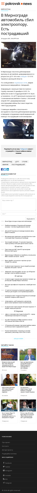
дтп (17, 162)
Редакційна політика (9, 454)
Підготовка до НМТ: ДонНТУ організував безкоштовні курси (17, 250)
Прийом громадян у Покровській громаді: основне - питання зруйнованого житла (18, 226)
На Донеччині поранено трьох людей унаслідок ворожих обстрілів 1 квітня (20, 266)
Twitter (6, 467)
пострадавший (18, 164)
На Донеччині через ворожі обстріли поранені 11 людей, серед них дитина (20, 307)
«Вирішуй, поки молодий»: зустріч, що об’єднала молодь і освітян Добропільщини (20, 272)
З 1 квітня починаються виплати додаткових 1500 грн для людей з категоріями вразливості (19, 290)
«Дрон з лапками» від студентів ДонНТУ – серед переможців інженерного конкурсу (20, 314)
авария (5, 164)
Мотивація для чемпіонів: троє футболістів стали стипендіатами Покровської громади (20, 237)
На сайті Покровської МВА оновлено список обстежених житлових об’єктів (18, 320)
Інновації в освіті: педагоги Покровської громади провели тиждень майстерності (20, 296)
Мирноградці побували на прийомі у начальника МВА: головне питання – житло (20, 255)
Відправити (31, 219)
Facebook (7, 463)
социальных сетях (20, 83)
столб (24, 162)
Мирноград (5, 9)
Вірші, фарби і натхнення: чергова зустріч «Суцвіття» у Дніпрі (18, 261)
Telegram (23, 149)
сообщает (23, 76)
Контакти (5, 446)
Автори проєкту (7, 450)
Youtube (7, 475)
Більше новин (18, 338)
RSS (5, 479)
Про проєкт (6, 442)
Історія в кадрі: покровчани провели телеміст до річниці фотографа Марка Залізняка (20, 279)
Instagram (7, 471)
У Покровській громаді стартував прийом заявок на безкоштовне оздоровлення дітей (20, 326)
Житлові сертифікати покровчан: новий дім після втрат (20, 285)
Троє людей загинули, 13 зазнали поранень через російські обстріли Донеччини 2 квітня (19, 242)
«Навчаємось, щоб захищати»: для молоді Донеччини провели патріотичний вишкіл (18, 301)
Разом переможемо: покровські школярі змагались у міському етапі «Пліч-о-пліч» (17, 331)
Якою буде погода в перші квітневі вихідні (18, 221)
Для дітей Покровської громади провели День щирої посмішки (19, 231)
